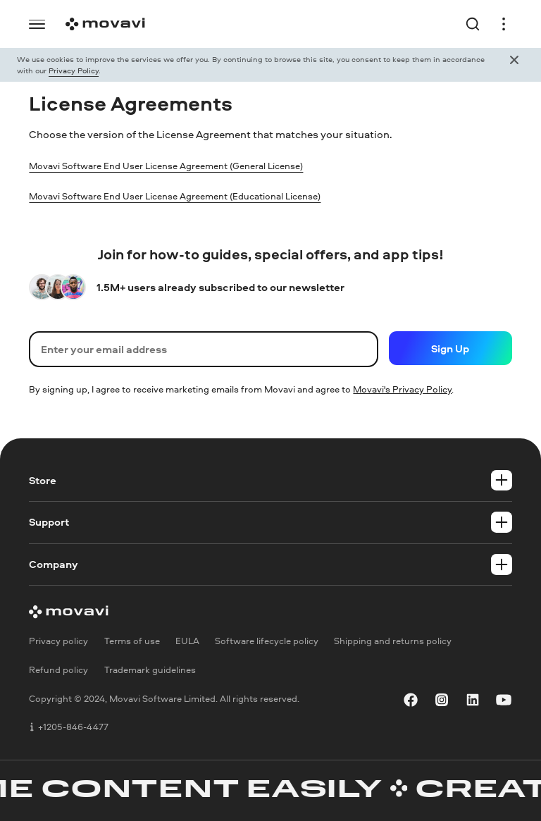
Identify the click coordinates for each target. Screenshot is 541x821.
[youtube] (503, 700)
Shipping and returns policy (393, 640)
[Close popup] (514, 65)
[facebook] (410, 700)
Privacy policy (58, 640)
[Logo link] (101, 24)
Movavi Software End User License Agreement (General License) (185, 165)
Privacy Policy (74, 70)
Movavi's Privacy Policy (402, 389)
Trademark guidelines (150, 669)
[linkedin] (472, 700)
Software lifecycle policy (266, 640)
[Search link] (476, 24)
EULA (187, 640)
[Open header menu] (499, 24)
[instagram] (441, 700)
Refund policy (58, 669)
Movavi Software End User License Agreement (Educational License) (195, 195)
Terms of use (132, 640)
